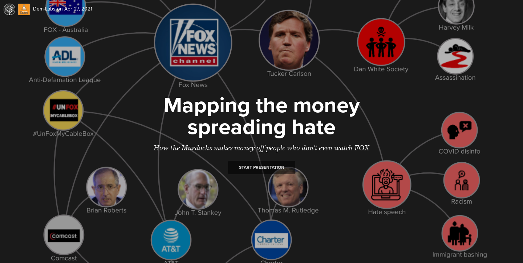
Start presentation (261, 167)
